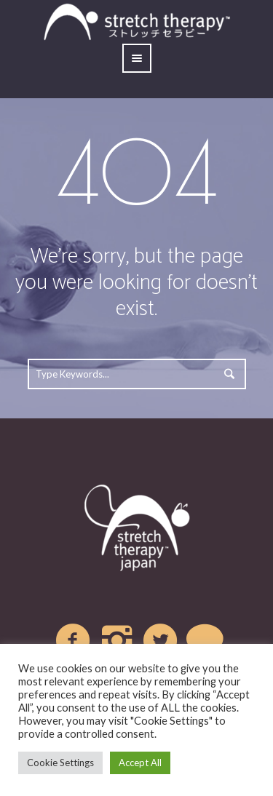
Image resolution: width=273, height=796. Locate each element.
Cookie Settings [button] (60, 762)
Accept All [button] (140, 762)
